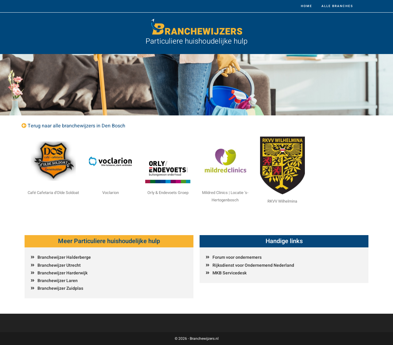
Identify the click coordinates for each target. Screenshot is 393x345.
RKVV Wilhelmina (282, 201)
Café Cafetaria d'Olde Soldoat (53, 193)
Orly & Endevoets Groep (168, 193)
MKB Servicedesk (229, 273)
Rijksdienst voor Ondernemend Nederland (253, 265)
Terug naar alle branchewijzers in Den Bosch (76, 126)
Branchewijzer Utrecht (59, 265)
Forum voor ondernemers (237, 257)
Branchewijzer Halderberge (64, 257)
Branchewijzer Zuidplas (60, 288)
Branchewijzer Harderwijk (62, 273)
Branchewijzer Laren (57, 280)
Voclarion (110, 193)
